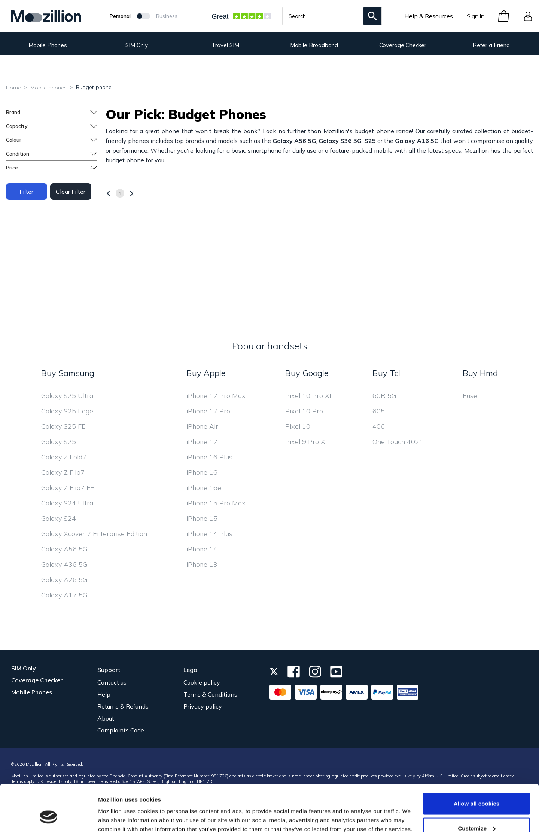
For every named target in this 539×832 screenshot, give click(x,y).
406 (378, 426)
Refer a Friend (491, 45)
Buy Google (306, 373)
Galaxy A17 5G (64, 595)
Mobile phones (48, 87)
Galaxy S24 (58, 518)
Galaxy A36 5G (64, 564)
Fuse (470, 395)
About (105, 718)
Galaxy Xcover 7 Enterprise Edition (94, 533)
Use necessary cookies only (477, 812)
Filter (26, 191)
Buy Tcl (386, 373)
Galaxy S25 (58, 441)
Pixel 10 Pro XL (309, 395)
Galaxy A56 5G (64, 549)
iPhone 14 (201, 549)
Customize (477, 787)
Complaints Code (120, 730)
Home (13, 87)
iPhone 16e (203, 487)
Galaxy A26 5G (64, 579)
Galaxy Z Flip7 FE (67, 487)
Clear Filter (70, 191)
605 (378, 411)
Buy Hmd (480, 373)
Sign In (475, 16)
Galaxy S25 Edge (67, 411)
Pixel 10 (297, 426)
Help (103, 694)
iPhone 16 (201, 472)
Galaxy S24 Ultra (67, 503)
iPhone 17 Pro (208, 411)
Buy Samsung (67, 373)
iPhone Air (202, 426)
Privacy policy (202, 706)
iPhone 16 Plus (209, 457)
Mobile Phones (47, 45)
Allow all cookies (477, 763)
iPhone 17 (201, 441)
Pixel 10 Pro (304, 411)
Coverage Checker (402, 45)
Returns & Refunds (123, 706)
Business (166, 16)
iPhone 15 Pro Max (216, 503)
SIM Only (136, 45)
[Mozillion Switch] (143, 16)
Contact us (112, 682)
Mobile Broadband (314, 45)
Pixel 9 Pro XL (307, 441)
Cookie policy (201, 682)
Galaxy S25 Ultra (67, 395)
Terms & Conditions (210, 694)
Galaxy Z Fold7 (63, 457)
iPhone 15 (201, 518)
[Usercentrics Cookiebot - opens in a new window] (48, 817)
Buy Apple (205, 373)
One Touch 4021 (397, 441)
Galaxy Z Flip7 (63, 472)
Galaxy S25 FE (63, 426)
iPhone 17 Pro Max (216, 395)
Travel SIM (225, 45)
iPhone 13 (201, 564)
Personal (120, 16)
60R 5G (384, 395)
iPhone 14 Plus (209, 533)
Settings (109, 809)
